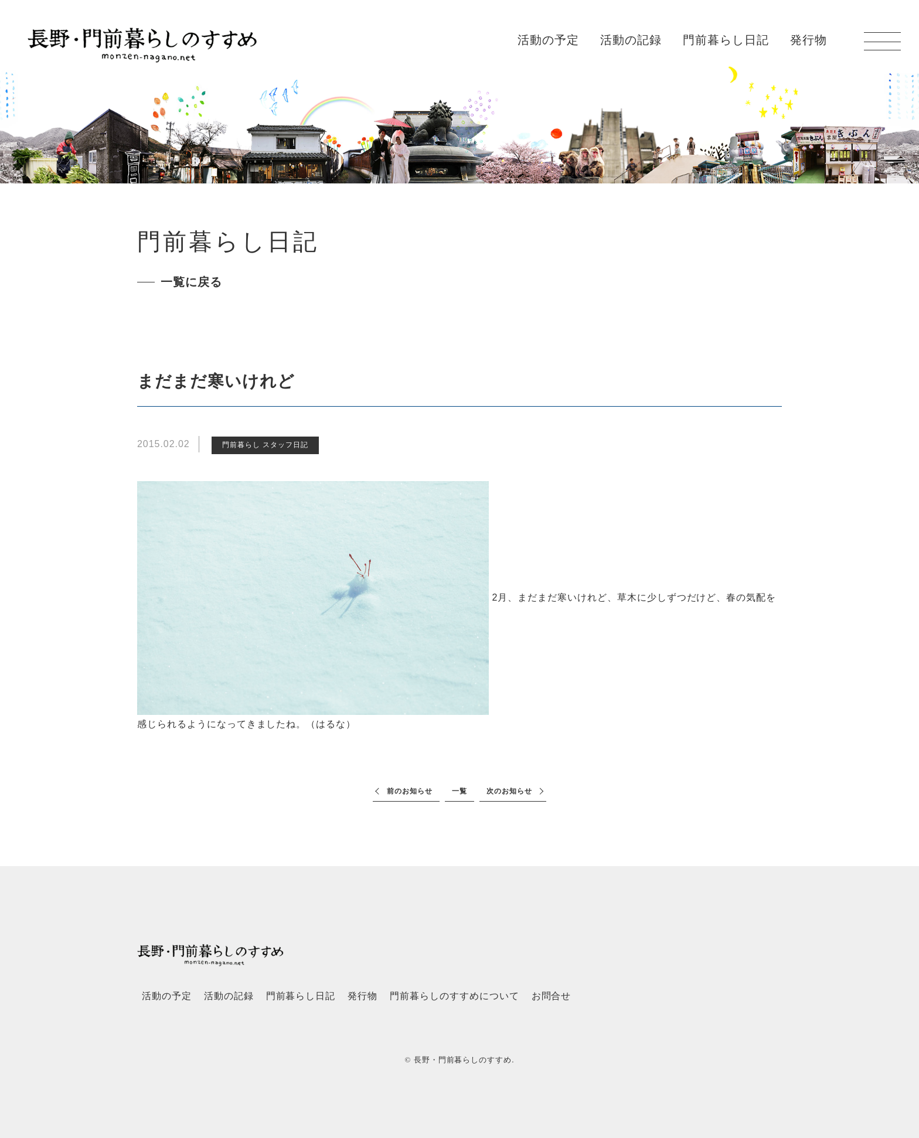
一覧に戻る (191, 281)
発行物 (808, 39)
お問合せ (551, 996)
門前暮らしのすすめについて (454, 996)
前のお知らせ (410, 791)
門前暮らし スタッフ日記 (265, 445)
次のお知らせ (509, 791)
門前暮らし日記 (726, 39)
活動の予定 (548, 39)
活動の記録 (631, 39)
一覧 (459, 791)
